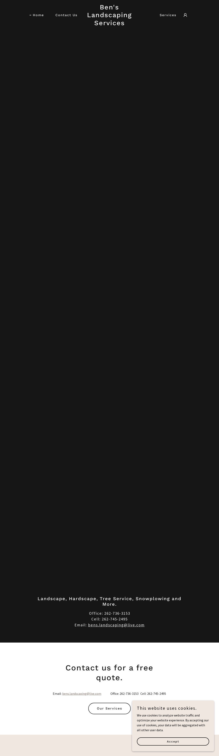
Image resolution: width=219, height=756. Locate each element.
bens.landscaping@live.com (116, 624)
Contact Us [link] (66, 15)
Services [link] (168, 15)
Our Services (109, 708)
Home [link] (38, 15)
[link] (109, 24)
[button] (185, 15)
